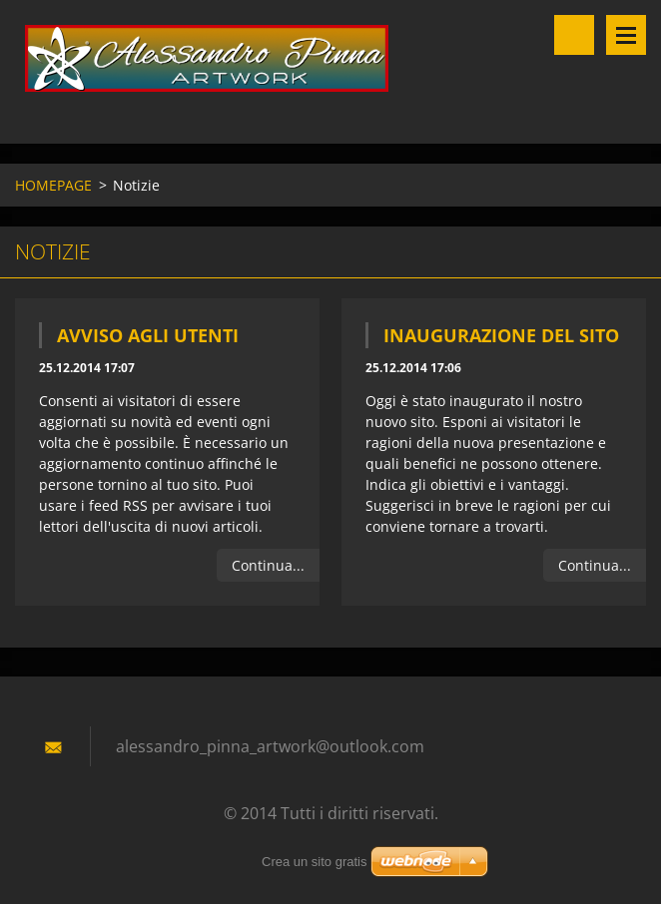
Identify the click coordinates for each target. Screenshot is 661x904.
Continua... (268, 565)
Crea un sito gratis (314, 861)
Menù (626, 35)
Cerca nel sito (574, 35)
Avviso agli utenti (148, 335)
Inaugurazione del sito (501, 335)
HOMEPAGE (53, 185)
